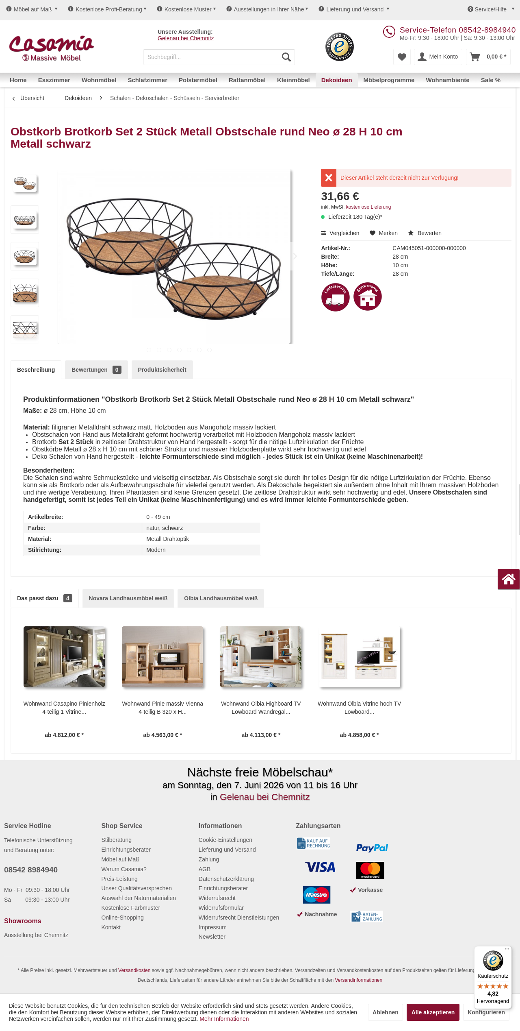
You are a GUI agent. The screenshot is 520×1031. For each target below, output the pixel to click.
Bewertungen (96, 370)
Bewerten (425, 233)
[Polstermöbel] (198, 80)
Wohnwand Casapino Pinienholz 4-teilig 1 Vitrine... (64, 707)
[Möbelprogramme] (389, 80)
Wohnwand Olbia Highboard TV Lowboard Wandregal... (261, 707)
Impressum (213, 927)
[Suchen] (286, 57)
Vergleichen (340, 233)
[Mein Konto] (438, 57)
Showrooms (22, 921)
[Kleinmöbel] (293, 80)
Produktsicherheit (162, 369)
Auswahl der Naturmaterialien (138, 898)
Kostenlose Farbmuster (130, 908)
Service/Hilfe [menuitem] (488, 9)
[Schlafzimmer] (147, 80)
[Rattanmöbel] (247, 80)
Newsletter (212, 936)
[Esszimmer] (54, 80)
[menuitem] (219, 57)
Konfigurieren (486, 1012)
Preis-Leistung (119, 879)
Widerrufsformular (221, 908)
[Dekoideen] (337, 80)
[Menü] (507, 951)
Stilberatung (116, 840)
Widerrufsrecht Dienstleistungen (239, 917)
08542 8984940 (31, 869)
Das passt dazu (44, 598)
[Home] (18, 80)
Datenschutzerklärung (226, 879)
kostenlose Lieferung (368, 207)
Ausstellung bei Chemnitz (36, 935)
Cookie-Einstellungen (225, 840)
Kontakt (110, 927)
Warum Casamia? (124, 869)
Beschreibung (36, 369)
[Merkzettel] (402, 57)
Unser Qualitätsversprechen (136, 888)
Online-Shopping (122, 917)
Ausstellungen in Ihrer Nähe (265, 9)
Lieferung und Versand (351, 9)
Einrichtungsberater (125, 849)
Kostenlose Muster (184, 9)
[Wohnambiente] (447, 80)
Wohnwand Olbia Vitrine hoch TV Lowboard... (359, 707)
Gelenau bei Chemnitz (186, 38)
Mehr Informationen (224, 1019)
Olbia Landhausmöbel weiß (221, 598)
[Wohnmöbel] (99, 80)
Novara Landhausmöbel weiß (128, 598)
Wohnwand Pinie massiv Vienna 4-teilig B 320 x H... (163, 707)
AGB (205, 869)
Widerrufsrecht (217, 898)
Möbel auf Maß (29, 9)
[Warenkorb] (488, 57)
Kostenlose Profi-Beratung (105, 9)
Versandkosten (134, 970)
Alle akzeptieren (433, 1012)
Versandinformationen (358, 980)
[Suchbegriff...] (219, 57)
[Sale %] (490, 80)
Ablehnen (386, 1012)
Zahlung (209, 859)
